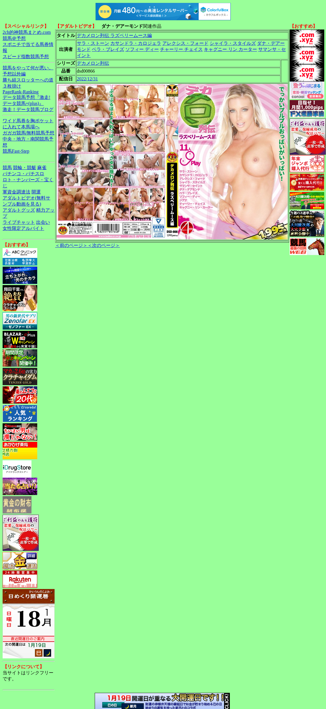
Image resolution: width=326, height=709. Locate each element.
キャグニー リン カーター (230, 49)
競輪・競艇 (24, 167)
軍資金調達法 (16, 191)
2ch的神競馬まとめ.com (27, 32)
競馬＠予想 (14, 38)
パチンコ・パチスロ (23, 173)
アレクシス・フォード (185, 43)
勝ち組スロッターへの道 (28, 79)
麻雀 (41, 167)
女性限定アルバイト (23, 228)
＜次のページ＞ (103, 245)
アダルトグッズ (19, 210)
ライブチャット (19, 222)
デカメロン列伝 (93, 63)
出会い (43, 222)
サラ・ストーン (93, 43)
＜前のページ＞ (71, 245)
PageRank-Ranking (20, 91)
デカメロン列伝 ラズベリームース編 (114, 35)
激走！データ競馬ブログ (28, 109)
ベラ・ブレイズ (108, 49)
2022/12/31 (87, 78)
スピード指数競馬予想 (26, 56)
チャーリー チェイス (181, 49)
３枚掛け (12, 86)
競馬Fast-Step (16, 151)
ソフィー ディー (142, 49)
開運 (36, 191)
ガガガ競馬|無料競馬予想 (28, 132)
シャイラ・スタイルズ (233, 43)
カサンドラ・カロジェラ (135, 43)
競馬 (7, 167)
